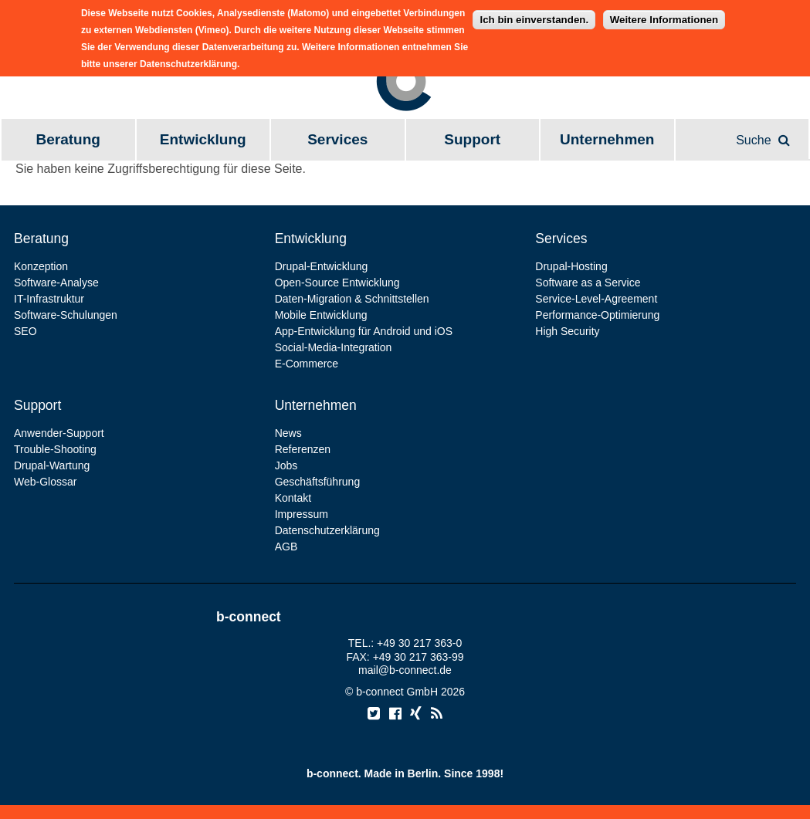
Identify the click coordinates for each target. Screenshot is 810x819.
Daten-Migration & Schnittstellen (352, 299)
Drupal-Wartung (52, 465)
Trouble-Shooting (55, 449)
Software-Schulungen (65, 315)
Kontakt (293, 498)
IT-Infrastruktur (49, 299)
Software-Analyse (56, 282)
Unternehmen (607, 139)
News (288, 433)
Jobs (286, 465)
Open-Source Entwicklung (337, 282)
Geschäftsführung (318, 481)
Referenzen (302, 449)
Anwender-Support (59, 433)
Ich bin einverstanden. (534, 15)
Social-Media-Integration (333, 347)
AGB (286, 546)
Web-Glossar (45, 481)
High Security (567, 331)
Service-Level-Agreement (596, 299)
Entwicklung (203, 139)
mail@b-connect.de (405, 670)
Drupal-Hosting (571, 266)
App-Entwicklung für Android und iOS (363, 331)
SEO (25, 331)
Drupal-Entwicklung (321, 266)
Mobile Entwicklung (321, 315)
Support (472, 139)
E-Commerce (306, 363)
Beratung (68, 139)
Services (337, 139)
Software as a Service (587, 282)
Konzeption (41, 266)
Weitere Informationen (664, 15)
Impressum (301, 514)
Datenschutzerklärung (327, 530)
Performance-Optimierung (597, 315)
